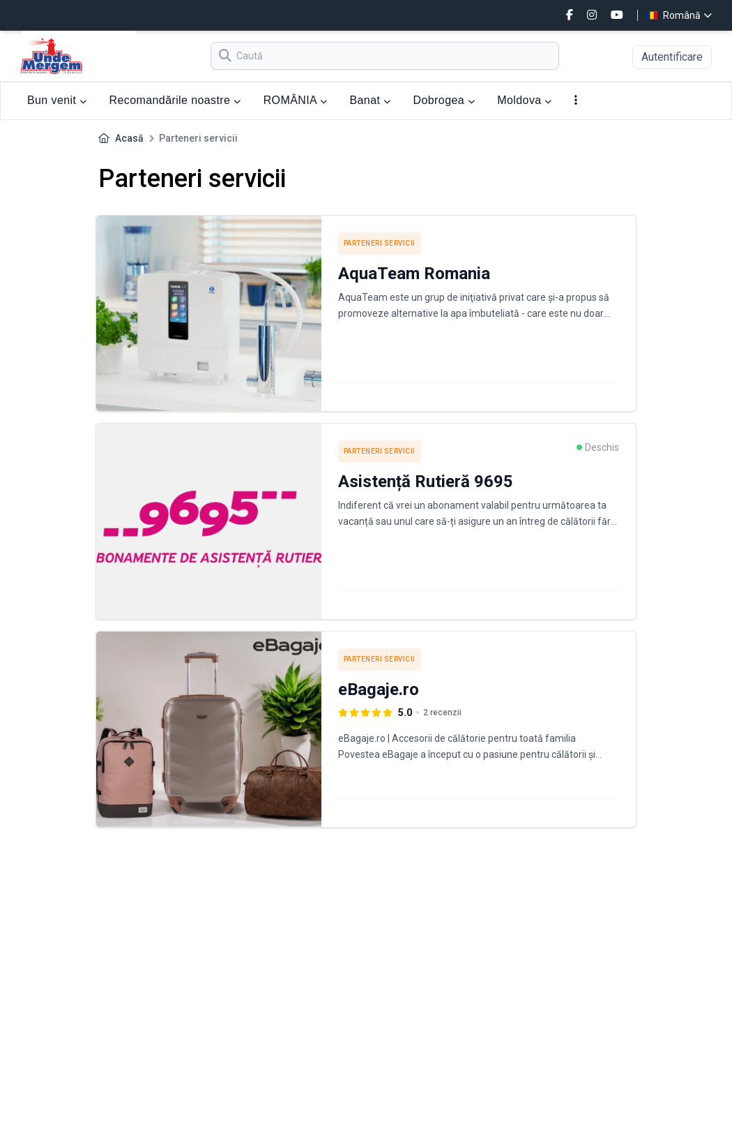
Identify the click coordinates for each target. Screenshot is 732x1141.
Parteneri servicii (379, 243)
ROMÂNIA (296, 100)
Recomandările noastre (175, 100)
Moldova (524, 100)
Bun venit (57, 100)
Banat (369, 100)
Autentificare (672, 57)
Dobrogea (444, 100)
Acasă (129, 138)
